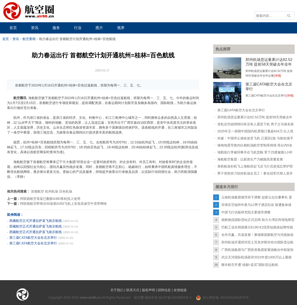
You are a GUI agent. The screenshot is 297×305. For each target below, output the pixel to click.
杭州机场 (51, 191)
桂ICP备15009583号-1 (175, 297)
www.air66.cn (90, 297)
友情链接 (180, 290)
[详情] (277, 75)
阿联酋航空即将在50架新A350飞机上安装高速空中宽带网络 (63, 203)
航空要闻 (29, 39)
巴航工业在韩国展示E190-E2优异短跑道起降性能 (257, 227)
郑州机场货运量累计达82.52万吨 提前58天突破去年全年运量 (268, 64)
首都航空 (37, 191)
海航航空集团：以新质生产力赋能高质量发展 (250, 159)
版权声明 (148, 290)
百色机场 (65, 191)
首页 (5, 39)
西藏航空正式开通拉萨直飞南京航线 (35, 221)
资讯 (15, 39)
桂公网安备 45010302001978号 (222, 297)
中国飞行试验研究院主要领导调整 (246, 212)
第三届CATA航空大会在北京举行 (33, 237)
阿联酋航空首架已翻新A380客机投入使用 (50, 199)
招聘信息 (164, 290)
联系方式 (132, 290)
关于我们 (116, 290)
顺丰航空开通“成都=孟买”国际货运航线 (249, 265)
